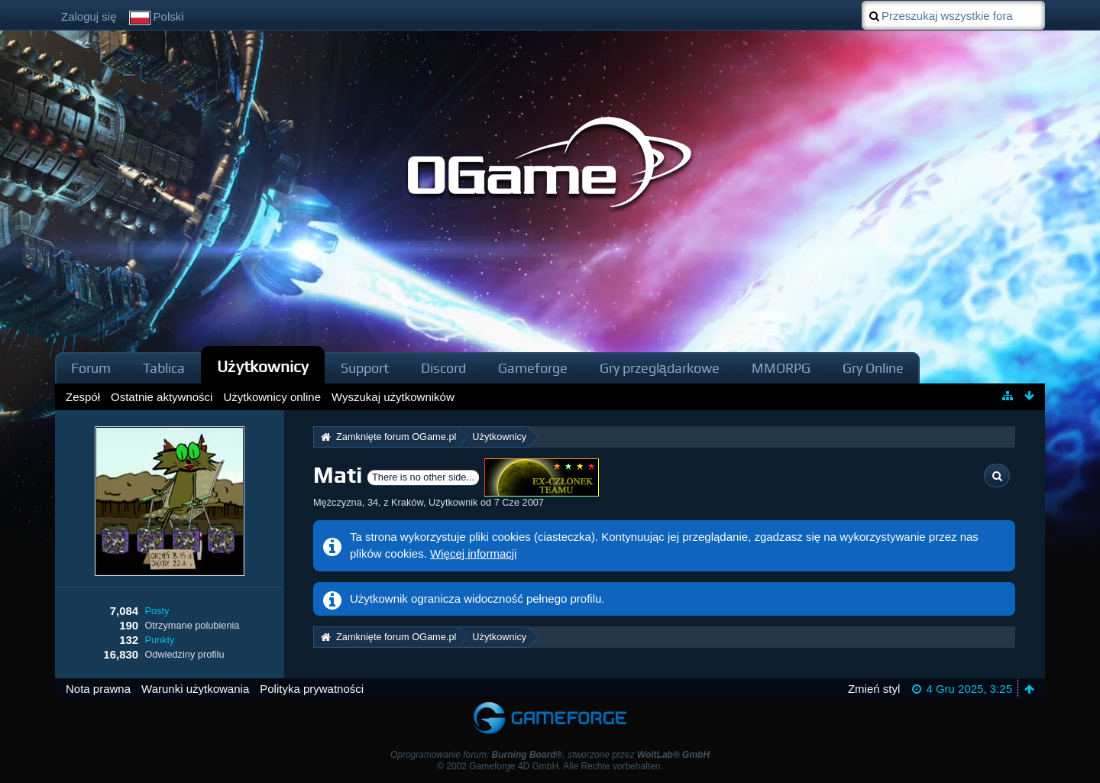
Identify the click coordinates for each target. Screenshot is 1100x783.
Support (365, 368)
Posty (156, 610)
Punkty (159, 639)
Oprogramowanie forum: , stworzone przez (550, 754)
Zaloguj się (89, 16)
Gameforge (533, 368)
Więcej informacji (473, 553)
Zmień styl (874, 688)
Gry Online (873, 368)
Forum (91, 368)
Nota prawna (98, 688)
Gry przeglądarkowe (660, 368)
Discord (443, 368)
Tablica (164, 368)
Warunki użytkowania (195, 688)
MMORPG (781, 368)
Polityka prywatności (312, 688)
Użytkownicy (263, 366)
